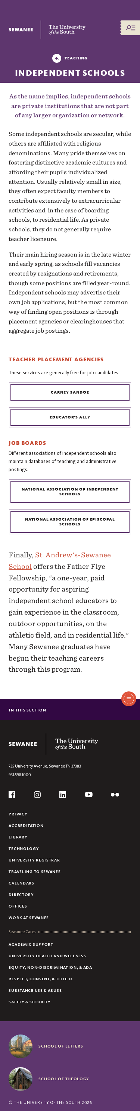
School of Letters (60, 1046)
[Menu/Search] (130, 27)
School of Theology (63, 1078)
